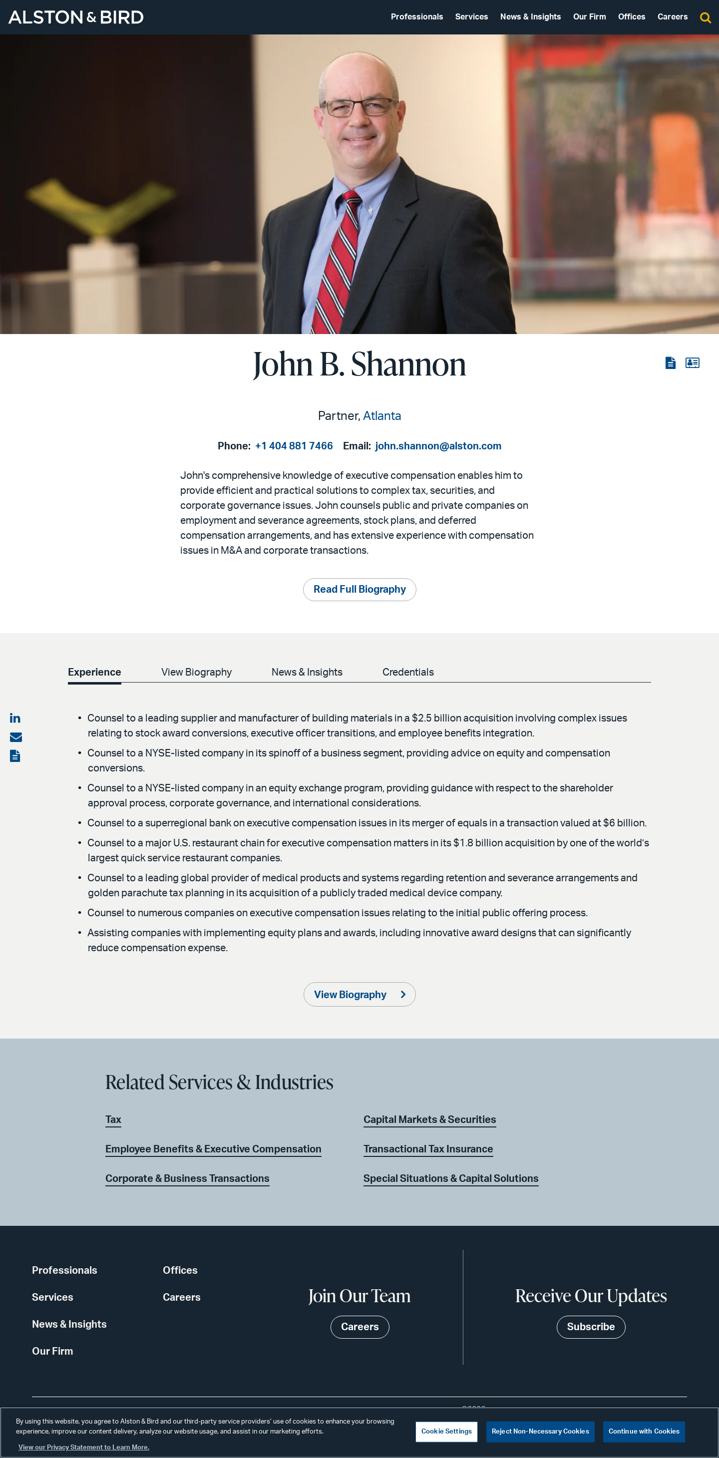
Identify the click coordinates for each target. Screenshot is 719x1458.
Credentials (414, 673)
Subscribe (591, 1327)
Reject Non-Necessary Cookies (540, 1432)
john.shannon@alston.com (438, 446)
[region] (359, 1432)
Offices (632, 17)
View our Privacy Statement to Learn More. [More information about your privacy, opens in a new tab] (83, 1448)
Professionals (417, 17)
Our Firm (589, 17)
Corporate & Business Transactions (187, 1179)
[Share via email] (16, 737)
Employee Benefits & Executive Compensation (213, 1149)
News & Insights (530, 17)
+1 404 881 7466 (294, 446)
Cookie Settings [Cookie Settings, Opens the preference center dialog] (446, 1432)
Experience (94, 673)
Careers (673, 17)
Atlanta (382, 416)
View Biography (198, 673)
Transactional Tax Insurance (428, 1149)
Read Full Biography (360, 590)
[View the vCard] (692, 363)
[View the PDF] (672, 363)
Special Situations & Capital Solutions (451, 1179)
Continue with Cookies (644, 1432)
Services (471, 17)
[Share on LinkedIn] (16, 719)
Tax (113, 1120)
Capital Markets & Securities (429, 1120)
